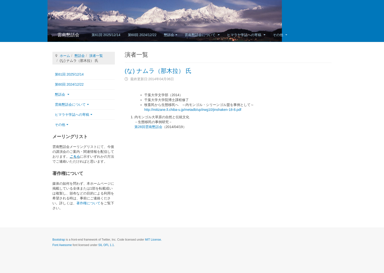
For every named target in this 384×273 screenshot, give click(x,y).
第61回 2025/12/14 (106, 35)
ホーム (65, 56)
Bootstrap (58, 239)
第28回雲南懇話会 (148, 127)
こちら (75, 156)
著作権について (88, 203)
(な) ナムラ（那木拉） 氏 (158, 70)
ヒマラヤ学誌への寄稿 (246, 35)
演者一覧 (96, 56)
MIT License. (153, 239)
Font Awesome (62, 245)
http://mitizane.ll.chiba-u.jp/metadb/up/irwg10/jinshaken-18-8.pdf (192, 110)
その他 (280, 35)
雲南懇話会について (202, 35)
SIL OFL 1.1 (106, 245)
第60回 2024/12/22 (142, 35)
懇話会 (170, 35)
